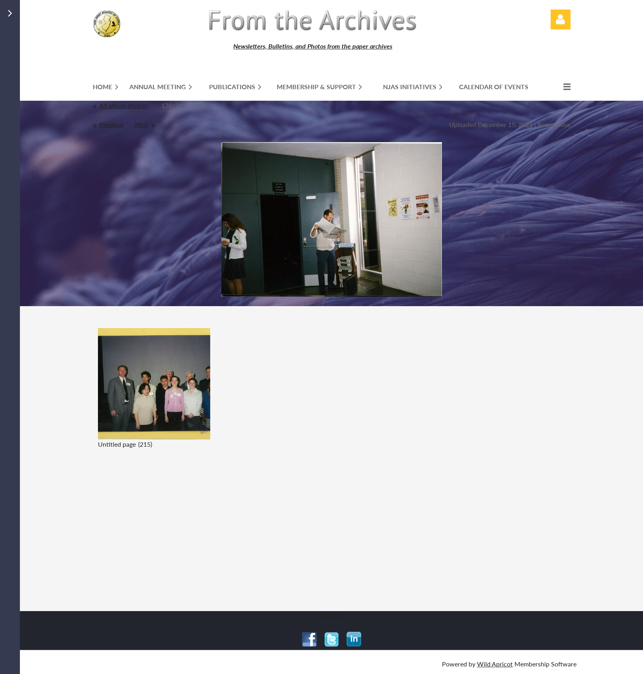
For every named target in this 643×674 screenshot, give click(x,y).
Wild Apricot (495, 664)
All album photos (123, 105)
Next (142, 124)
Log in (561, 19)
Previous (112, 124)
